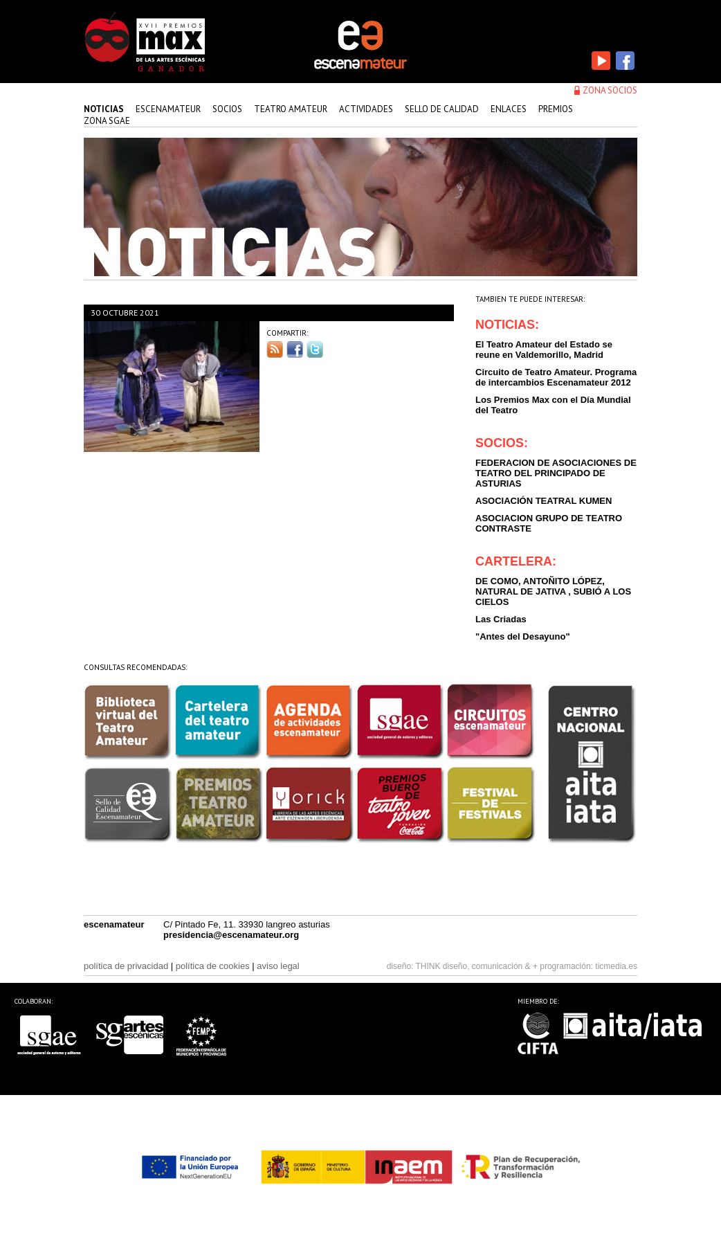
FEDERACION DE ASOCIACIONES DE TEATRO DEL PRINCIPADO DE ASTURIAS (556, 473)
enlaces (509, 109)
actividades (366, 109)
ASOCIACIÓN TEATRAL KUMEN (543, 501)
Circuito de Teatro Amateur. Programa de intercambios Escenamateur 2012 (556, 377)
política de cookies (213, 966)
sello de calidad (442, 109)
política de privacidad (126, 966)
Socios (227, 109)
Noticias (104, 109)
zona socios (610, 90)
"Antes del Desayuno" (522, 636)
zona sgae (107, 121)
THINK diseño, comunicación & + (477, 966)
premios (555, 109)
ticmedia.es (616, 966)
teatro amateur (290, 109)
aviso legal (278, 966)
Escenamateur (168, 109)
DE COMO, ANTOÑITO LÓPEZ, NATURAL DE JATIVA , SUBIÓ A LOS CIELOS (553, 591)
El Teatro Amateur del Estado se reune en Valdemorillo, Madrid (543, 349)
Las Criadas (501, 619)
